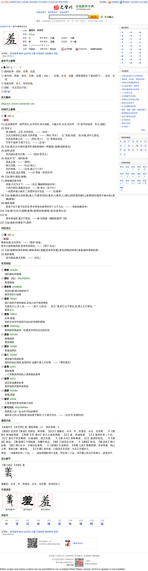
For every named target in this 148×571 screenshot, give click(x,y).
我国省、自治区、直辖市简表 (133, 79)
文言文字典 (53, 2)
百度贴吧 (40, 53)
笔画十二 (127, 182)
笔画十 (144, 175)
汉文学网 (4, 2)
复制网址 (49, 53)
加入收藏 (143, 2)
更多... (143, 130)
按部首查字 (53, 12)
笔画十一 (121, 182)
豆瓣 (33, 53)
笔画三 (133, 168)
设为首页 (135, 2)
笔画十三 (133, 182)
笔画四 (139, 168)
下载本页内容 (77, 543)
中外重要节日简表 (129, 96)
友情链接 (87, 556)
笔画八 (133, 175)
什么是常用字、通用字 (130, 86)
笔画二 (127, 168)
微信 (21, 53)
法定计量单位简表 (129, 116)
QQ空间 (27, 53)
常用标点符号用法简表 (130, 100)
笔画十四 (139, 182)
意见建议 (78, 556)
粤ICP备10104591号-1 (64, 562)
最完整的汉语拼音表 (130, 113)
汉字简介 (125, 127)
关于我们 (52, 556)
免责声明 (69, 556)
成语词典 (33, 2)
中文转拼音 (42, 2)
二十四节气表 (127, 93)
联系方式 (60, 556)
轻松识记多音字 (128, 103)
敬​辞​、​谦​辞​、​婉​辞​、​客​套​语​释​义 (134, 110)
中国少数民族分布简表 (130, 89)
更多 (56, 53)
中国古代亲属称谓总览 (130, 83)
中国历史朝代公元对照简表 (132, 76)
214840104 (69, 559)
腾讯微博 (126, 2)
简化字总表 (126, 123)
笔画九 (139, 175)
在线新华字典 (14, 2)
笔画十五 (144, 182)
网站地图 (95, 556)
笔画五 (144, 168)
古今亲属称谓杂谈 (129, 106)
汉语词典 (24, 2)
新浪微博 (114, 2)
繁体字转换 (63, 2)
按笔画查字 (64, 12)
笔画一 (121, 168)
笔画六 (121, 175)
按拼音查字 (41, 12)
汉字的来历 (126, 120)
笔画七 (127, 175)
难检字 (121, 189)
